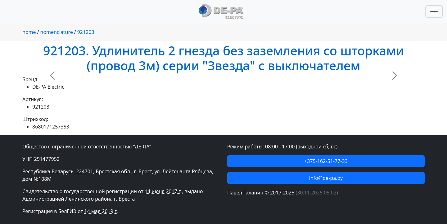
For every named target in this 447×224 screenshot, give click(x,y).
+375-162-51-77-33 (326, 161)
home (29, 32)
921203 (85, 32)
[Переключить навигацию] (434, 11)
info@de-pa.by (326, 178)
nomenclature (56, 32)
